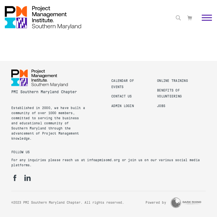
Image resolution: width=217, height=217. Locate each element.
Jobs (161, 106)
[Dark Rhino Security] (186, 203)
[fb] (14, 178)
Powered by (156, 203)
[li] (27, 178)
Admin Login (122, 106)
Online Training (172, 81)
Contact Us (121, 96)
